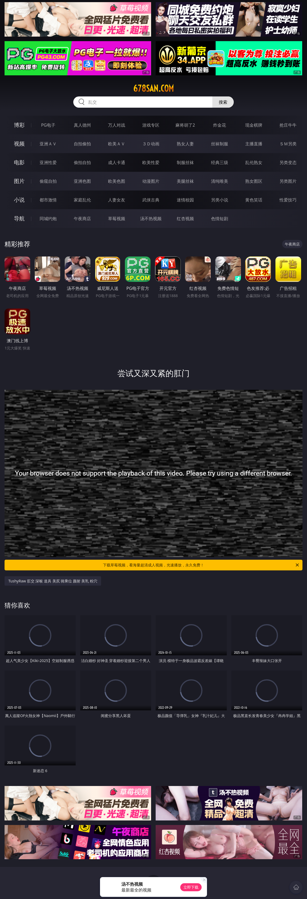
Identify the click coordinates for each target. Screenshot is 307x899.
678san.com (153, 88)
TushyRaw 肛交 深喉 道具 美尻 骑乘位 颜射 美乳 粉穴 (52, 580)
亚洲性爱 (48, 162)
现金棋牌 (253, 125)
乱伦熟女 (253, 162)
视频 (19, 143)
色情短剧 (219, 218)
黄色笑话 (253, 200)
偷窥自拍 (48, 181)
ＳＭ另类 (288, 144)
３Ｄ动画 (150, 144)
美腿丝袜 (185, 181)
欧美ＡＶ (116, 144)
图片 (19, 181)
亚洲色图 (82, 181)
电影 (19, 162)
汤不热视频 (151, 218)
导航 (19, 218)
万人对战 (116, 125)
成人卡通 (116, 162)
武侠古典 (150, 200)
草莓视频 (116, 218)
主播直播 (253, 144)
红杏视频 (185, 218)
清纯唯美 (219, 181)
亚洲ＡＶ (48, 144)
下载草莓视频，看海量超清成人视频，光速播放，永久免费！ (201, 565)
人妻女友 (116, 200)
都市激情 (48, 200)
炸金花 (219, 125)
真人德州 (82, 125)
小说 (19, 199)
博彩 (19, 125)
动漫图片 (150, 181)
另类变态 (288, 162)
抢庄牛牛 (288, 125)
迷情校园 (185, 200)
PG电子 (48, 125)
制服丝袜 (185, 162)
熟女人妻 (185, 144)
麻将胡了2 (185, 125)
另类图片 (288, 181)
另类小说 (219, 200)
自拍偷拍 (82, 144)
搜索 (223, 102)
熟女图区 (253, 181)
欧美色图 (116, 181)
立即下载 (190, 887)
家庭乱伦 (82, 200)
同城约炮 (48, 218)
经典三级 (219, 162)
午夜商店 (82, 218)
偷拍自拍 (82, 162)
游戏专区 (150, 125)
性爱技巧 (288, 200)
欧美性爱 (150, 162)
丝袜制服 (219, 144)
